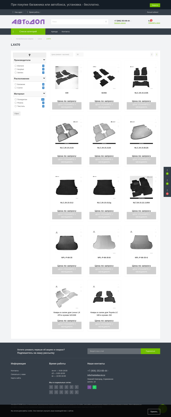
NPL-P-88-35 (66, 257)
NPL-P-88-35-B (104, 257)
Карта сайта (16, 378)
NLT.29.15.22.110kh (141, 202)
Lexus (40, 38)
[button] (18, 12)
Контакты (66, 31)
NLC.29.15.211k (67, 147)
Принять (153, 412)
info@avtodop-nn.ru (96, 375)
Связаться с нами (18, 374)
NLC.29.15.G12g (104, 202)
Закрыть (155, 4)
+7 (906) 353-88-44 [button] (98, 370)
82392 (104, 92)
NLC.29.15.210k (141, 92)
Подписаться (150, 351)
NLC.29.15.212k (104, 147)
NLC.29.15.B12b (141, 147)
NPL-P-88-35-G (141, 257)
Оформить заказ (154, 22)
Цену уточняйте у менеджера (67, 105)
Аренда (54, 31)
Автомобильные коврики (24, 38)
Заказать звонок (120, 23)
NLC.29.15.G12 (66, 202)
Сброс (17, 113)
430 (66, 92)
